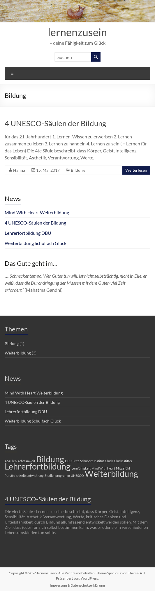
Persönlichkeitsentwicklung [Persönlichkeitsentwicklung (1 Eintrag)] (24, 475)
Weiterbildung (18, 352)
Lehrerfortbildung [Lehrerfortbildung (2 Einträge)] (38, 466)
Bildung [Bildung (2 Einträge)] (50, 459)
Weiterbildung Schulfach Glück (35, 243)
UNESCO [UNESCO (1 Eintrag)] (77, 475)
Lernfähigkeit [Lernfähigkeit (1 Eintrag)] (81, 468)
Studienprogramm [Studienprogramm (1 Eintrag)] (57, 475)
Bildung (78, 170)
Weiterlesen (136, 170)
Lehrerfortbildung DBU (28, 233)
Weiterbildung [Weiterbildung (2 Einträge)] (111, 473)
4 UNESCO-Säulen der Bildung (55, 123)
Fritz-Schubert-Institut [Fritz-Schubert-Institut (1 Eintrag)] (88, 461)
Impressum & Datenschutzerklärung (77, 585)
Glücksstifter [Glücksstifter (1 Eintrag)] (123, 461)
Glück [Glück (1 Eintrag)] (109, 461)
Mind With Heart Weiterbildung (37, 212)
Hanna (19, 170)
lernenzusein (77, 32)
